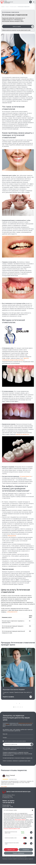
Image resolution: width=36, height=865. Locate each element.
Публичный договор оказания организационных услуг (14, 856)
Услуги (7, 6)
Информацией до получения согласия (25, 723)
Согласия (7, 724)
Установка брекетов (25, 476)
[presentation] (16, 703)
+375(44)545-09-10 (12, 612)
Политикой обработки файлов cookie (12, 828)
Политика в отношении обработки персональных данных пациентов (17, 858)
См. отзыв (4, 786)
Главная (2, 6)
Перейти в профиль (8, 696)
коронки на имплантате (22, 434)
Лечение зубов (13, 6)
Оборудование (12, 535)
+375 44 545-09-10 (8, 802)
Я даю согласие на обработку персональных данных (15, 741)
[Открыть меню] (33, 2)
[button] (14, 707)
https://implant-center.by (20, 819)
